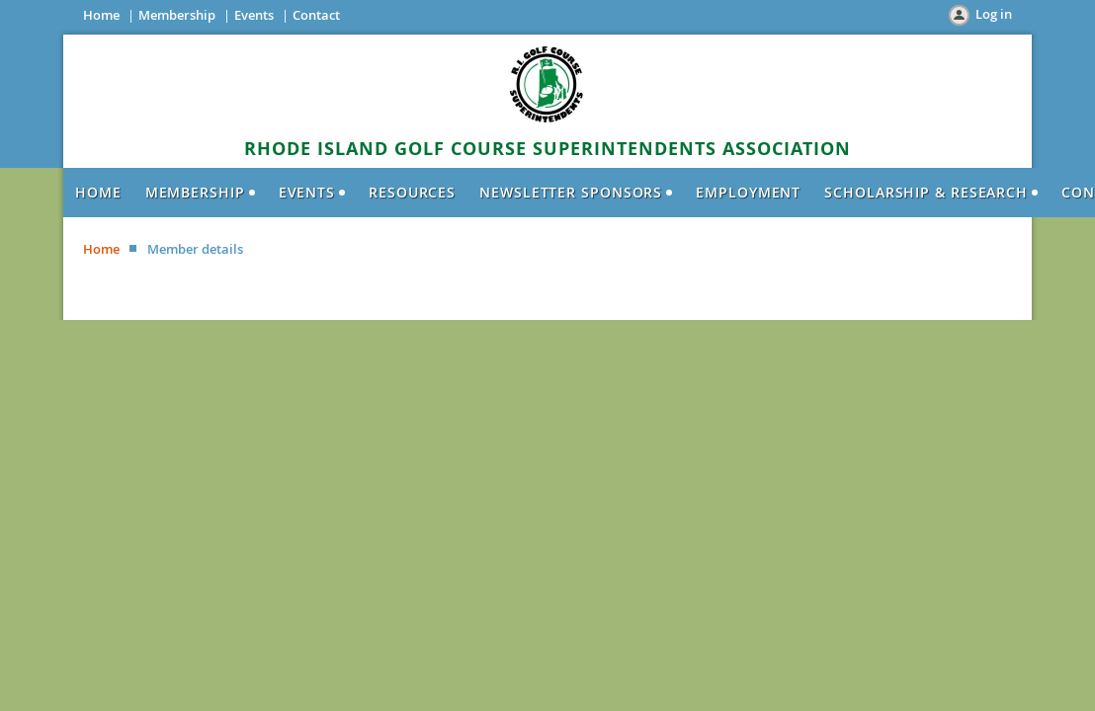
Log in (993, 14)
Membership (176, 15)
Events (254, 15)
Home (101, 15)
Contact (316, 15)
